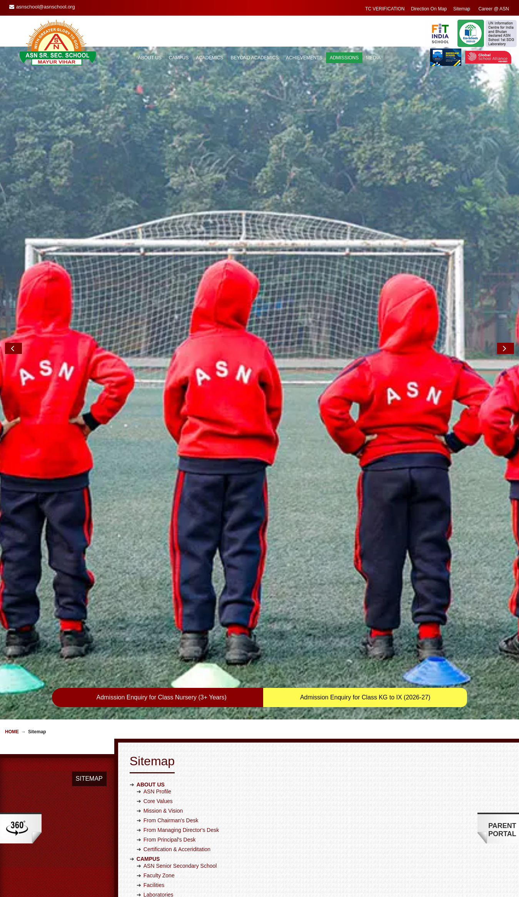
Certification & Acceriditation (177, 618)
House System (161, 783)
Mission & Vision (163, 580)
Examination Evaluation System (181, 709)
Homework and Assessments (178, 728)
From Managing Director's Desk (181, 599)
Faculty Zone (159, 644)
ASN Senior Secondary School (180, 635)
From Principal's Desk (170, 608)
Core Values (158, 570)
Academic (155, 829)
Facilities (154, 654)
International (158, 867)
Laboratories (159, 664)
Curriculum (157, 690)
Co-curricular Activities (170, 745)
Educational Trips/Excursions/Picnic (186, 803)
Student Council (163, 793)
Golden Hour (159, 764)
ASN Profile (157, 560)
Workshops (157, 812)
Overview (155, 893)
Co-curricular (159, 858)
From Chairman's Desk (171, 589)
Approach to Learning (169, 680)
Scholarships (159, 838)
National (153, 877)
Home (12, 500)
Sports (151, 754)
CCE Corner (158, 699)
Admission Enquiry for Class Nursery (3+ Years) (162, 466)
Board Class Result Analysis (177, 719)
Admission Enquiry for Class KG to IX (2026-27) (365, 466)
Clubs (150, 774)
